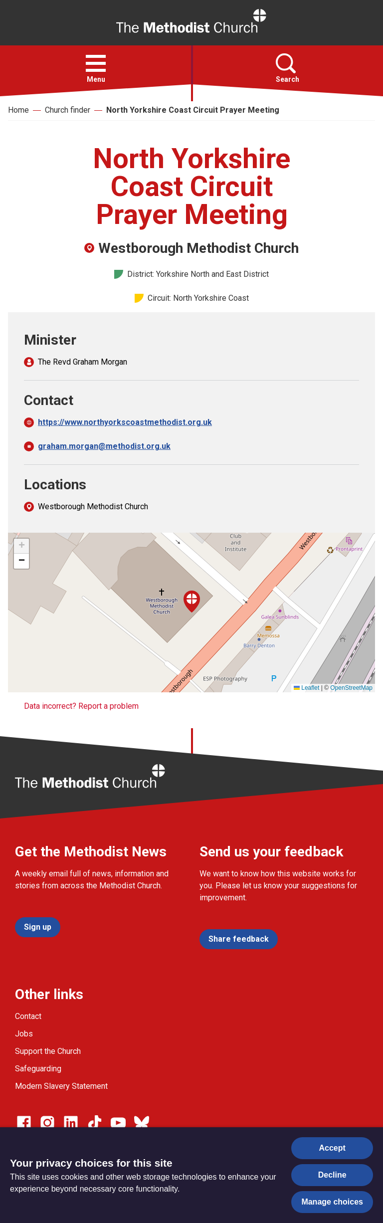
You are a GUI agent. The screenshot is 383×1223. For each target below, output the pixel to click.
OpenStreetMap (351, 687)
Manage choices (332, 1202)
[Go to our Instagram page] (47, 1123)
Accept (332, 1148)
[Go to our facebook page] (24, 1123)
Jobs (24, 1033)
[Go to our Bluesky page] (142, 1123)
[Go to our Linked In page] (71, 1123)
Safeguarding (38, 1068)
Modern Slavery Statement (61, 1086)
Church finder (67, 110)
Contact (28, 1016)
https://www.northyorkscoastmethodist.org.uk (125, 422)
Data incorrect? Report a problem (81, 706)
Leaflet (306, 687)
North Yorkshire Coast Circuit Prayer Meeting (192, 110)
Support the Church (48, 1051)
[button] (96, 63)
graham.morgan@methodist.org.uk (104, 446)
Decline (332, 1175)
